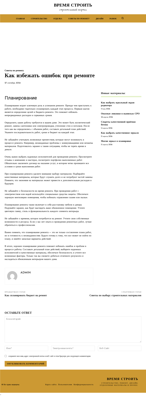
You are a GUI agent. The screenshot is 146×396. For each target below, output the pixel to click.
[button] (122, 18)
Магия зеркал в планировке (116, 141)
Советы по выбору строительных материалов (115, 295)
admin (25, 272)
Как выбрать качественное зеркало (120, 133)
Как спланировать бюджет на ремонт (26, 295)
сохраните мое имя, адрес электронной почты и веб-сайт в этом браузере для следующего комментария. (49, 356)
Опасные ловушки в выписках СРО (120, 114)
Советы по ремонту (14, 71)
